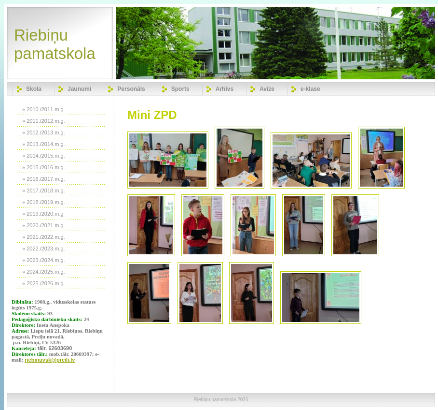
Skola (33, 89)
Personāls (131, 89)
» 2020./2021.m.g (43, 225)
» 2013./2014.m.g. (43, 144)
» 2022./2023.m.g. (43, 248)
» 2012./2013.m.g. (43, 132)
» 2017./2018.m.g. (43, 190)
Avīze (267, 89)
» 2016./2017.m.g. (43, 179)
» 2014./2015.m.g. (43, 156)
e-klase (310, 89)
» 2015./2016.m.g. (43, 167)
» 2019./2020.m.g (43, 214)
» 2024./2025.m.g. (43, 272)
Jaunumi (79, 89)
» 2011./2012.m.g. (43, 121)
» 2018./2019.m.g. (43, 202)
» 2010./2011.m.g (43, 109)
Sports (180, 89)
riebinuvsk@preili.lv (50, 360)
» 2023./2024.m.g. (43, 260)
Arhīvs (224, 89)
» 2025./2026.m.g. (43, 283)
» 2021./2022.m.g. (43, 237)
